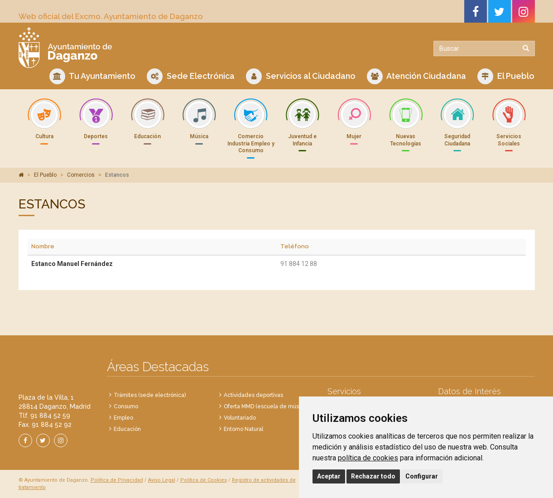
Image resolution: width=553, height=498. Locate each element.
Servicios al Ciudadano (301, 76)
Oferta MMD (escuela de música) (266, 406)
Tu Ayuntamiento (92, 76)
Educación (127, 429)
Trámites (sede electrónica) (150, 395)
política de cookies (368, 458)
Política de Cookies (203, 480)
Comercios (81, 175)
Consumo (126, 406)
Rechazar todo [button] (373, 476)
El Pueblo (505, 76)
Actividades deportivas (253, 395)
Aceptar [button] (329, 476)
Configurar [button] (421, 476)
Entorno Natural (243, 429)
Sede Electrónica (191, 76)
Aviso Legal (161, 480)
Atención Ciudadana (416, 76)
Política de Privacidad (117, 480)
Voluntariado (240, 418)
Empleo (123, 418)
